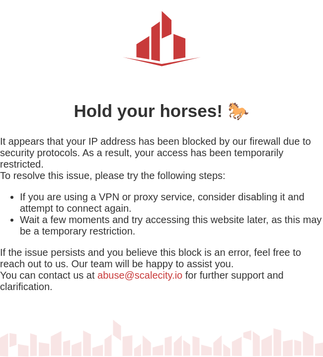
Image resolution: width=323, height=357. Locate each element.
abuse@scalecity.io (139, 275)
